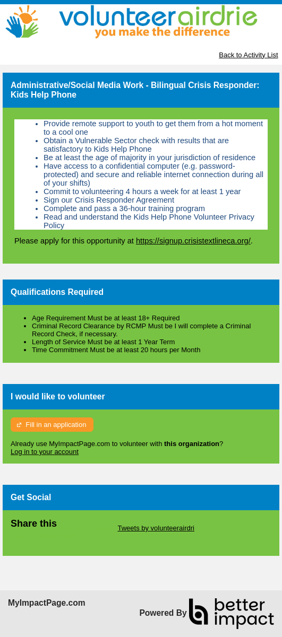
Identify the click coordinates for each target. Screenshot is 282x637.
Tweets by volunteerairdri (155, 528)
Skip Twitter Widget (86, 528)
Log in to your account (45, 452)
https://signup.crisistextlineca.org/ (193, 241)
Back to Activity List (248, 55)
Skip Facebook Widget (45, 536)
